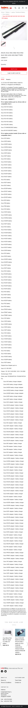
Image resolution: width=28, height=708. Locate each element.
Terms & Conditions (6, 682)
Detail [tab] (2, 79)
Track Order (18, 680)
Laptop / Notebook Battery (18, 12)
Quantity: (3, 64)
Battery (8, 12)
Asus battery (6, 14)
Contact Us (18, 682)
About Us (3, 680)
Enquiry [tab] (8, 79)
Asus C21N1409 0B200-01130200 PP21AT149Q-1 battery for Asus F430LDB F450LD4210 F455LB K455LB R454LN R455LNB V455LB (20, 645)
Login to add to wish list (14, 73)
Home (2, 12)
